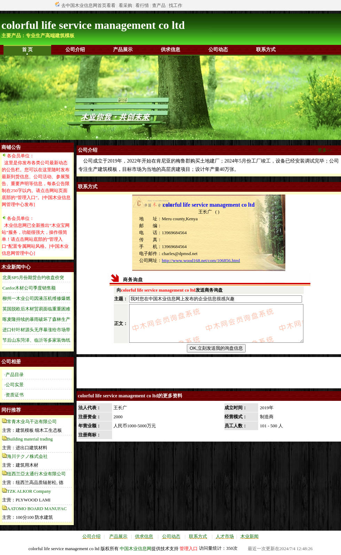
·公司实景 (14, 384)
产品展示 (123, 49)
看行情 (142, 5)
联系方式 (266, 49)
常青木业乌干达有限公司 (32, 421)
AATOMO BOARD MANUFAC (36, 508)
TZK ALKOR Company (29, 491)
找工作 (175, 5)
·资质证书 (14, 394)
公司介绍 (75, 49)
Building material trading (30, 439)
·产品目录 (14, 374)
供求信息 (170, 49)
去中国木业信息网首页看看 (88, 5)
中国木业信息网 (135, 548)
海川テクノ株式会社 (27, 456)
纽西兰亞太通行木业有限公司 (36, 473)
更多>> (325, 150)
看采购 (125, 5)
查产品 (159, 5)
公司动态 (218, 49)
